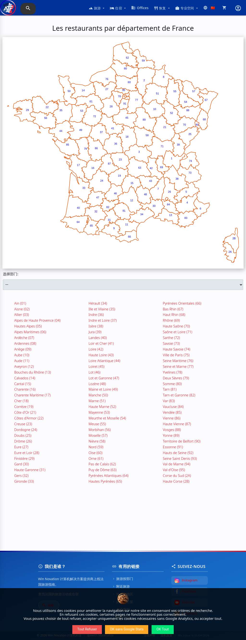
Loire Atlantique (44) (104, 360)
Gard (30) (21, 464)
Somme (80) (172, 383)
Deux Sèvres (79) (176, 377)
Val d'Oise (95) (174, 469)
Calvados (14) (24, 377)
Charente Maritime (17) (32, 395)
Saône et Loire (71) (177, 331)
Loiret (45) (97, 366)
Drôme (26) (23, 441)
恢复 (162, 8)
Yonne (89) (171, 435)
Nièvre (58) (97, 441)
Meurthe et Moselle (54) (107, 418)
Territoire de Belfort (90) (182, 441)
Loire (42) (96, 349)
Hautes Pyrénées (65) (105, 481)
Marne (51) (97, 400)
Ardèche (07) (24, 337)
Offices (139, 7)
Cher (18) (21, 400)
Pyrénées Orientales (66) (182, 303)
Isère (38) (96, 326)
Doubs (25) (22, 435)
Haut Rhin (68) (174, 314)
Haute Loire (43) (101, 354)
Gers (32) (21, 475)
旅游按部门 (122, 578)
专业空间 (187, 8)
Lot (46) (94, 372)
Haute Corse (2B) (176, 481)
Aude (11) (21, 360)
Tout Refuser (87, 629)
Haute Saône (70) (176, 326)
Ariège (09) (22, 349)
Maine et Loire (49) (103, 389)
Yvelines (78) (172, 372)
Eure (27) (21, 446)
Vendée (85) (172, 412)
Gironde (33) (24, 481)
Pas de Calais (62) (102, 464)
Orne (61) (96, 458)
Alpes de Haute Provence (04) (37, 320)
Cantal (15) (22, 383)
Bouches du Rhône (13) (32, 372)
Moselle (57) (98, 435)
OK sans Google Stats (126, 629)
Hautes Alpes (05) (28, 326)
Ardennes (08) (25, 343)
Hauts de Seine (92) (178, 452)
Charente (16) (25, 389)
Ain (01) (20, 303)
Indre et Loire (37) (103, 320)
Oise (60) (96, 452)
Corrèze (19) (23, 406)
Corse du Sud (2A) (177, 475)
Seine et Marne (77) (178, 366)
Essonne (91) (173, 446)
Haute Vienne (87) (177, 423)
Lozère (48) (97, 383)
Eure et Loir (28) (26, 452)
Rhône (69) (171, 320)
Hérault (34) (98, 303)
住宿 (118, 8)
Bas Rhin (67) (173, 309)
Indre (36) (96, 314)
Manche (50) (98, 395)
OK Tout (162, 629)
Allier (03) (21, 314)
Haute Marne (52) (102, 406)
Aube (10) (21, 354)
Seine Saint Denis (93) (180, 458)
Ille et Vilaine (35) (102, 309)
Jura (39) (95, 331)
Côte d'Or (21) (25, 412)
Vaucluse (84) (173, 406)
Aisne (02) (22, 309)
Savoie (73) (171, 343)
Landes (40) (98, 337)
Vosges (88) (172, 429)
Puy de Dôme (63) (103, 469)
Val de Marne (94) (177, 464)
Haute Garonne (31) (29, 469)
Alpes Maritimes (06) (30, 331)
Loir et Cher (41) (101, 343)
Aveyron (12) (24, 366)
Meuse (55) (97, 423)
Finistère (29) (24, 458)
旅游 (97, 8)
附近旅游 (121, 586)
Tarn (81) (170, 389)
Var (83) (169, 400)
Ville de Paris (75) (176, 354)
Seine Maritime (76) (178, 360)
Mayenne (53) (99, 412)
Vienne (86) (171, 418)
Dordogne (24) (25, 429)
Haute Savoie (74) (176, 349)
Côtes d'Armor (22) (28, 418)
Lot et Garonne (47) (104, 377)
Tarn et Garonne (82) (179, 395)
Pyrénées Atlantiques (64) (109, 475)
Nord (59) (96, 446)
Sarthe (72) (171, 337)
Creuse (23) (23, 423)
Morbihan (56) (100, 429)
